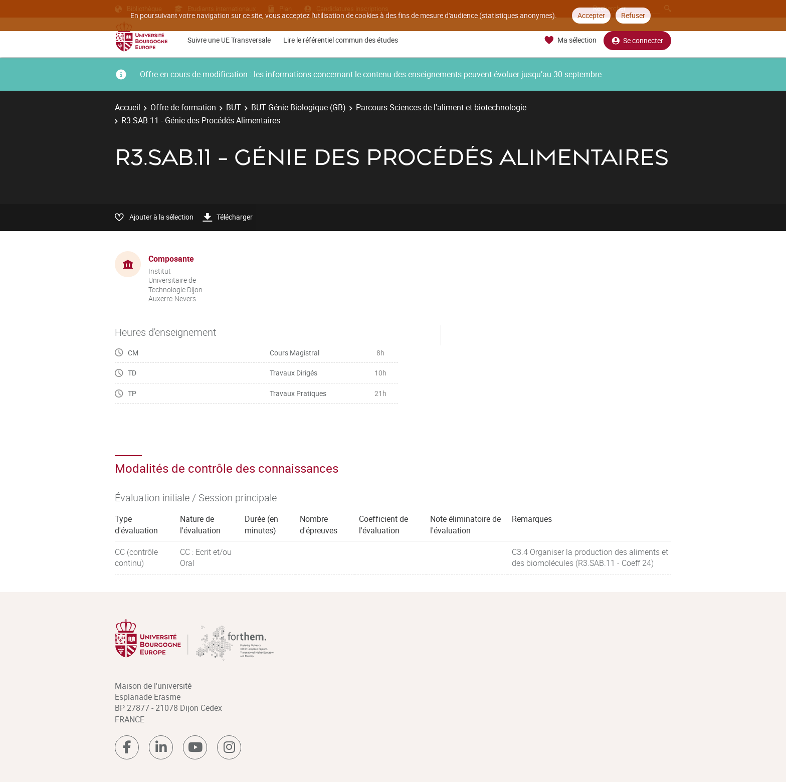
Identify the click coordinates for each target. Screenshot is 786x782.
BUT (233, 107)
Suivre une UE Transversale (229, 40)
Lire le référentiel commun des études (340, 40)
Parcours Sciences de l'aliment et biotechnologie (441, 107)
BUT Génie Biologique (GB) (298, 107)
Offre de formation (183, 107)
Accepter (591, 15)
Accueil (127, 107)
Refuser (633, 15)
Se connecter (637, 40)
